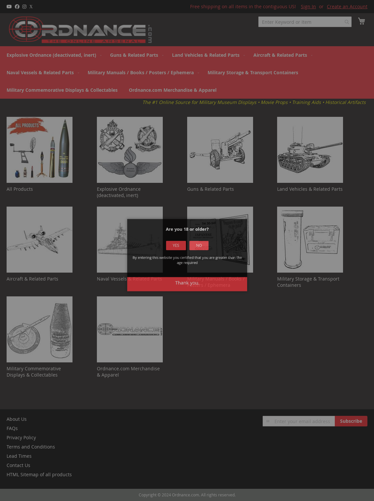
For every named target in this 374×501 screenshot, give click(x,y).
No (195, 251)
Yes (178, 251)
